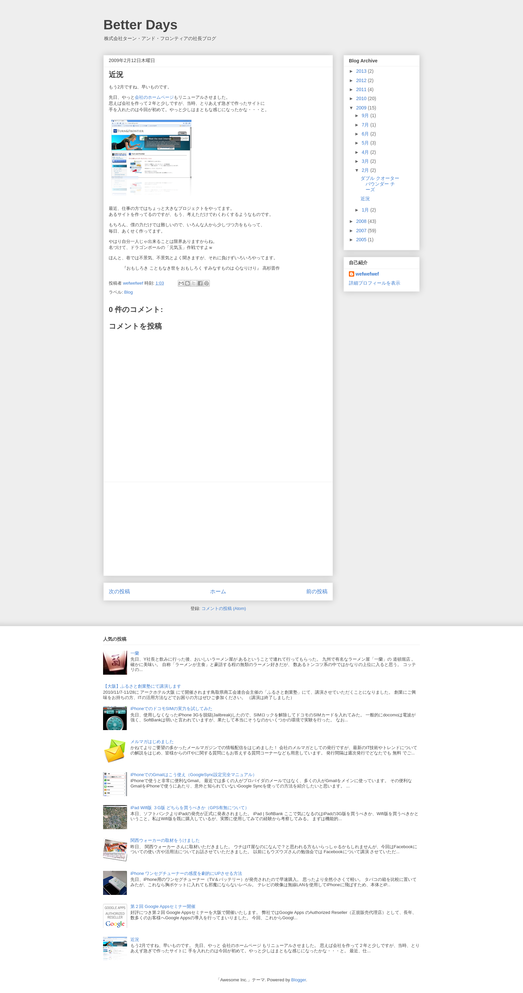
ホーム (218, 591)
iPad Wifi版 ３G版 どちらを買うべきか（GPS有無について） (189, 807)
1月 (366, 210)
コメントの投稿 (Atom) (223, 608)
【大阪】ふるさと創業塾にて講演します (142, 686)
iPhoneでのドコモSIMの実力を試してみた (171, 708)
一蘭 (134, 653)
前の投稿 (317, 591)
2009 (362, 107)
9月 (366, 115)
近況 (365, 198)
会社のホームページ (154, 97)
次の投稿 (119, 591)
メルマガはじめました (152, 741)
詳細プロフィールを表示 (374, 283)
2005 (362, 239)
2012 (362, 80)
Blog (128, 292)
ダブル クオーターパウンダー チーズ (380, 184)
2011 (362, 89)
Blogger (298, 979)
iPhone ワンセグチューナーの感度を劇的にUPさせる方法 (186, 873)
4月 (366, 152)
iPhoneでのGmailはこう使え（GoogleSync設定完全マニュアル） (193, 774)
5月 (366, 142)
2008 (362, 221)
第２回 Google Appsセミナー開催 (162, 906)
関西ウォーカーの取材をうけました (165, 840)
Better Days (140, 24)
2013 (362, 71)
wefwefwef (367, 274)
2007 (362, 230)
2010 (362, 98)
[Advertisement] (218, 529)
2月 (366, 170)
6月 (366, 133)
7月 (366, 124)
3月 (366, 161)
